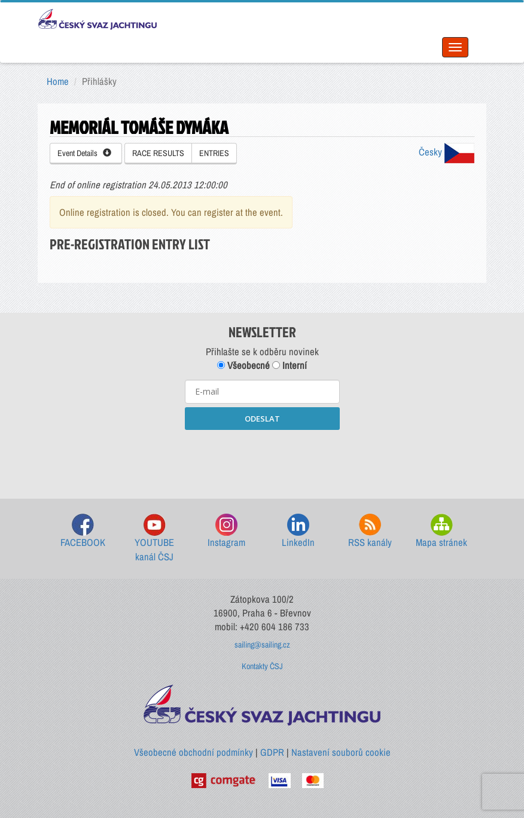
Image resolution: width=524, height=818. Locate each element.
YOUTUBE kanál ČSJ (154, 538)
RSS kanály (370, 531)
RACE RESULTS (158, 153)
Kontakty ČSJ (262, 666)
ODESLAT (262, 418)
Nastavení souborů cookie (341, 752)
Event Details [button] (84, 153)
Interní (289, 365)
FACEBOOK (82, 531)
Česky (446, 151)
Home (58, 81)
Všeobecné (243, 365)
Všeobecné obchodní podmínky (193, 752)
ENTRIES (214, 153)
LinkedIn (298, 531)
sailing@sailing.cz (262, 644)
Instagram (226, 531)
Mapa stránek (441, 531)
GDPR (272, 752)
